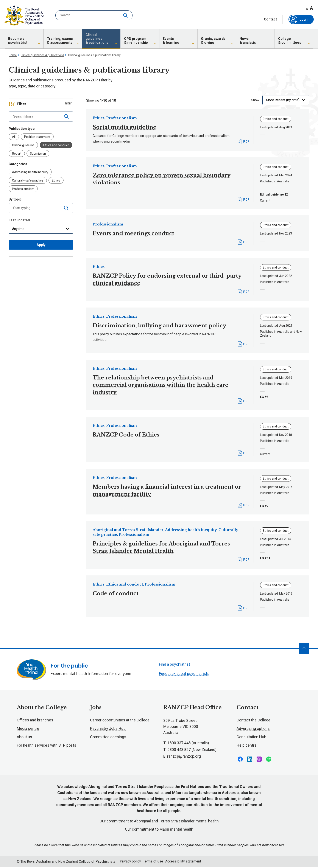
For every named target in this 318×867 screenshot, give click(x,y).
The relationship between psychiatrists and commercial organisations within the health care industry (160, 384)
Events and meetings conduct (133, 233)
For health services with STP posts (46, 745)
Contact (270, 19)
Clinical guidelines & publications (42, 55)
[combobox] (35, 208)
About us (24, 737)
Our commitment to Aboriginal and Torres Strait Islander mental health (159, 821)
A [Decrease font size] (307, 8)
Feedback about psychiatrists (184, 673)
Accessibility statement (183, 861)
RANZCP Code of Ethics (126, 435)
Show (255, 100)
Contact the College (253, 720)
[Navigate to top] (304, 648)
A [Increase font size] (311, 8)
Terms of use (153, 861)
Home (13, 55)
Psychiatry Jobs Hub (108, 728)
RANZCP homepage (24, 15)
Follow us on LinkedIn (249, 759)
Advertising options (253, 728)
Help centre (247, 745)
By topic (15, 199)
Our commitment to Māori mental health (159, 829)
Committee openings (108, 737)
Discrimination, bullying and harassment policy (159, 325)
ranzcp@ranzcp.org (184, 756)
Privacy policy (130, 861)
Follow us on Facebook (240, 759)
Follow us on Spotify (268, 759)
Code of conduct (116, 593)
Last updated (19, 220)
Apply (41, 245)
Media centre (28, 728)
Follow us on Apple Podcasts (259, 759)
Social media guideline (124, 127)
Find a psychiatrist (174, 664)
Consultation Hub (251, 737)
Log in (299, 19)
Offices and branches (35, 720)
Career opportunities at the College (120, 720)
